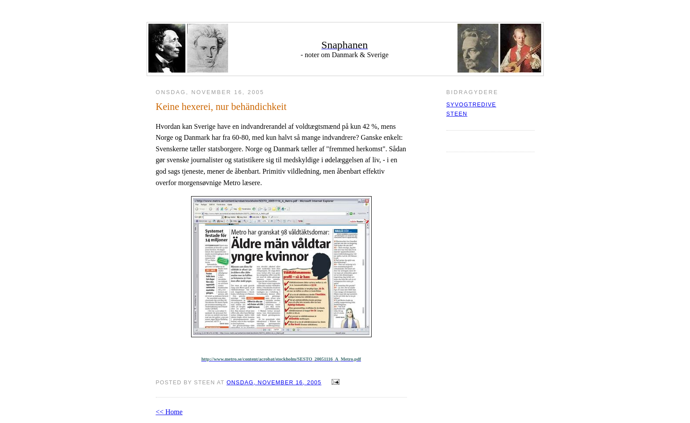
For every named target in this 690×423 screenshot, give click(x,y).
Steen (457, 114)
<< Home (169, 412)
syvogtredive (471, 105)
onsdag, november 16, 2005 (273, 382)
